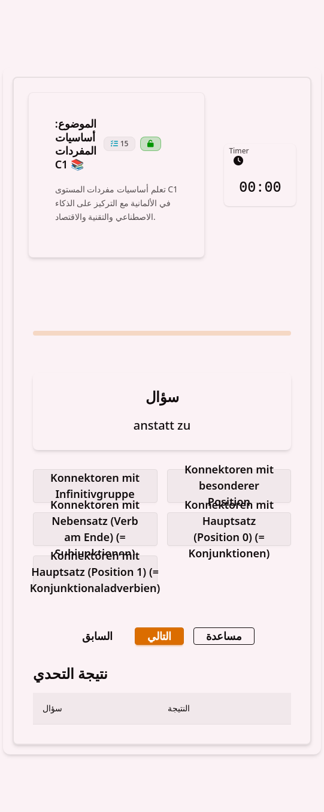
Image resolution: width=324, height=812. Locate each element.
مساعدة (224, 636)
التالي (159, 636)
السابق (97, 636)
